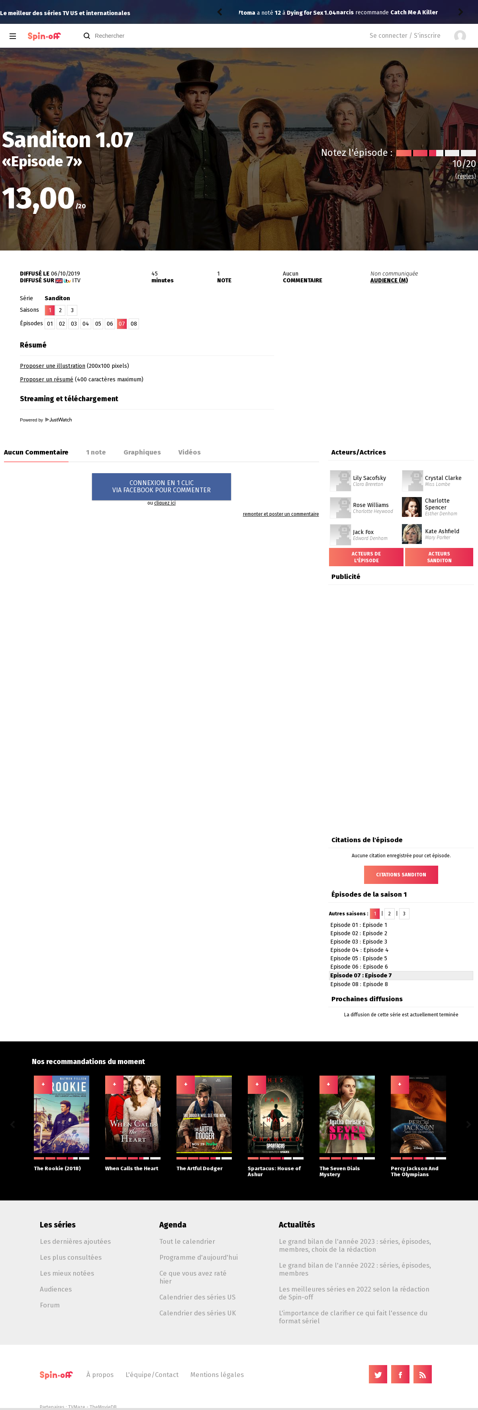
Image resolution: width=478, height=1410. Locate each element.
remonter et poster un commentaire (281, 514)
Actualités (297, 1224)
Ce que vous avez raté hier (193, 1277)
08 (134, 323)
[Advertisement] (381, 381)
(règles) (465, 176)
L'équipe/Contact (151, 1375)
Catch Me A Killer (319, 12)
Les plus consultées (71, 1257)
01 (50, 323)
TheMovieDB (103, 1407)
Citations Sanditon (401, 875)
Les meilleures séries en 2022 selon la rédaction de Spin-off (354, 1293)
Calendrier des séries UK (197, 1313)
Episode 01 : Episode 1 (358, 925)
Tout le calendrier (187, 1241)
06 (110, 323)
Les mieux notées (67, 1273)
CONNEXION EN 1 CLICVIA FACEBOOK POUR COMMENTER (161, 486)
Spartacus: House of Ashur (275, 1167)
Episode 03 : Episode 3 (358, 941)
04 (85, 323)
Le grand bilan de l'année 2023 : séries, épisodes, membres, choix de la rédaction (355, 1245)
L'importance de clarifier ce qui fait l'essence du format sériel (353, 1317)
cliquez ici (165, 503)
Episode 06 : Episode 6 (359, 966)
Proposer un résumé (46, 379)
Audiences (56, 1289)
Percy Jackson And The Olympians (418, 1167)
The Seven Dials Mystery (347, 1167)
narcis (250, 12)
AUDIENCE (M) (389, 280)
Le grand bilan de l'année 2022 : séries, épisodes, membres (355, 1269)
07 (122, 323)
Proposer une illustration (52, 366)
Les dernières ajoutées (75, 1241)
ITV (76, 280)
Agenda (172, 1224)
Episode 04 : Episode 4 (359, 950)
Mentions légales (217, 1375)
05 (98, 323)
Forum (50, 1305)
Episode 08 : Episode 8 (359, 984)
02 (62, 323)
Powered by (46, 420)
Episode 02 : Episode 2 (358, 933)
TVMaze (76, 1407)
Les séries (58, 1224)
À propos (100, 1375)
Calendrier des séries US (197, 1297)
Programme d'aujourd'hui (198, 1257)
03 (74, 323)
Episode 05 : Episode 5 (358, 958)
